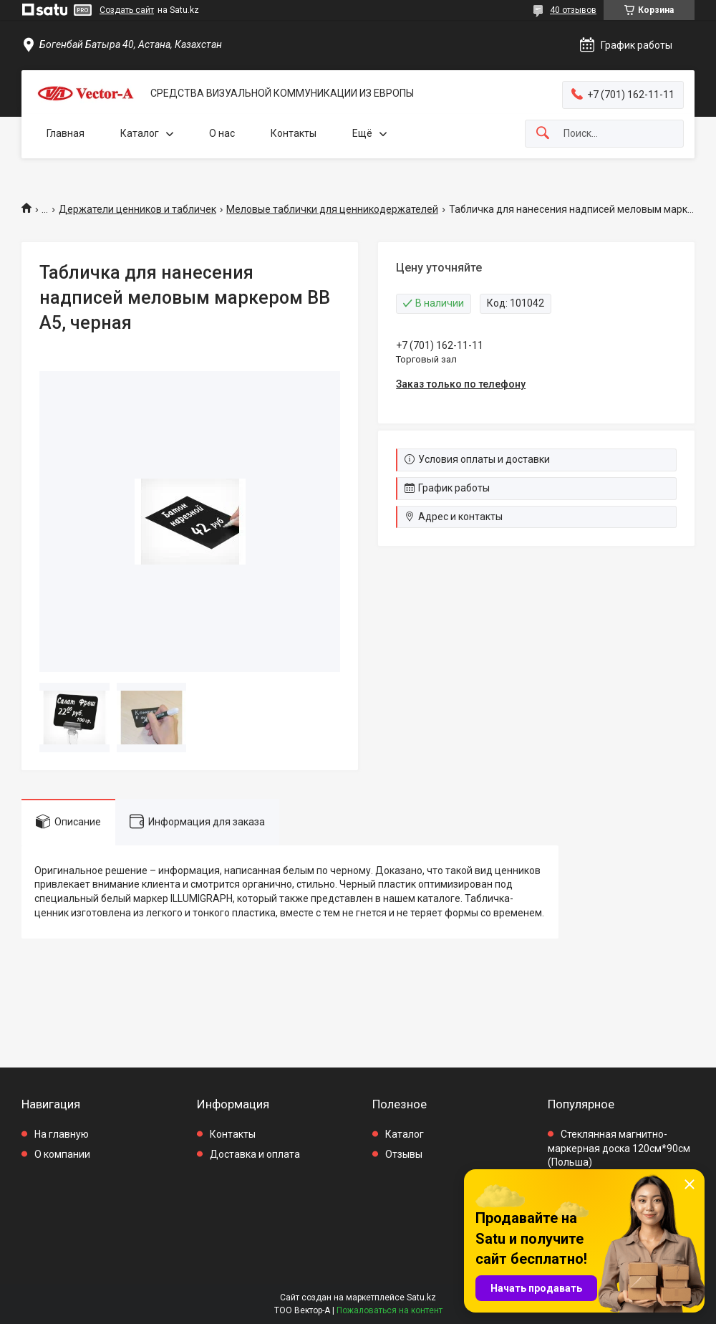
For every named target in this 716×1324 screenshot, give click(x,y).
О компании (62, 1154)
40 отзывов (573, 10)
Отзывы (403, 1154)
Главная (65, 133)
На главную (61, 1134)
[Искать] (543, 134)
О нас (222, 133)
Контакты (293, 133)
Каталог (139, 133)
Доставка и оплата (255, 1154)
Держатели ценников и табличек (137, 209)
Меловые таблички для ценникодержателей (332, 209)
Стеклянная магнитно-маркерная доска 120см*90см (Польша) (619, 1148)
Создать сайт (127, 10)
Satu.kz (421, 1297)
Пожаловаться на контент (389, 1310)
